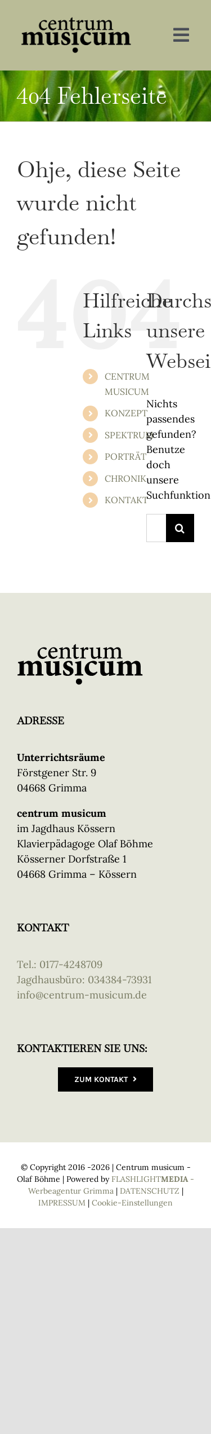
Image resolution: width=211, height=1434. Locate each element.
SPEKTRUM (129, 435)
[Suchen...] (156, 528)
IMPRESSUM (62, 1203)
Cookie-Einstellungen (132, 1203)
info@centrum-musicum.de (82, 994)
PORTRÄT (125, 456)
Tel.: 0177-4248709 (59, 964)
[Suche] (180, 528)
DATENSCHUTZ (149, 1191)
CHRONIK (125, 478)
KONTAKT (126, 499)
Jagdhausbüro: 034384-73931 (84, 979)
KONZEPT (126, 413)
